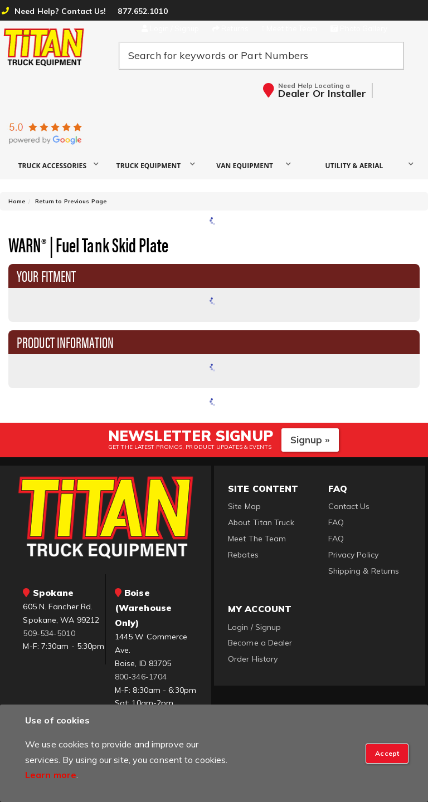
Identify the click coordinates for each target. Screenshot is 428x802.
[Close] (387, 754)
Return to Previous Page (71, 201)
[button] (56, 165)
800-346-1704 (141, 677)
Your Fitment (46, 275)
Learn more (50, 774)
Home (17, 201)
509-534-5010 (49, 633)
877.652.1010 (142, 11)
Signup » (310, 440)
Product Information (65, 341)
